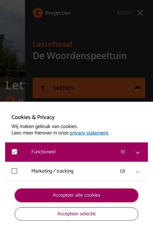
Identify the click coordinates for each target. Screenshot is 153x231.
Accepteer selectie (76, 214)
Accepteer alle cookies (77, 195)
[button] (79, 152)
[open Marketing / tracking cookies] (137, 172)
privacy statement (89, 133)
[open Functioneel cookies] (137, 152)
